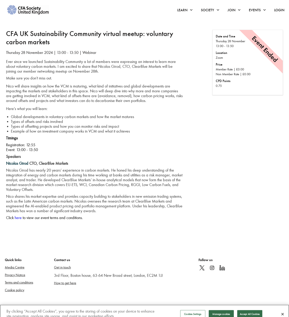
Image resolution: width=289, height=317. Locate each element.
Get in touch (62, 267)
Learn (182, 10)
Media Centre (14, 267)
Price (219, 64)
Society (207, 10)
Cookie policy (14, 290)
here (18, 217)
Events (255, 10)
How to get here (65, 283)
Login (279, 10)
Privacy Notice (15, 275)
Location (221, 53)
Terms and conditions (19, 282)
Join (231, 10)
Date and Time (225, 36)
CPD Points (223, 81)
